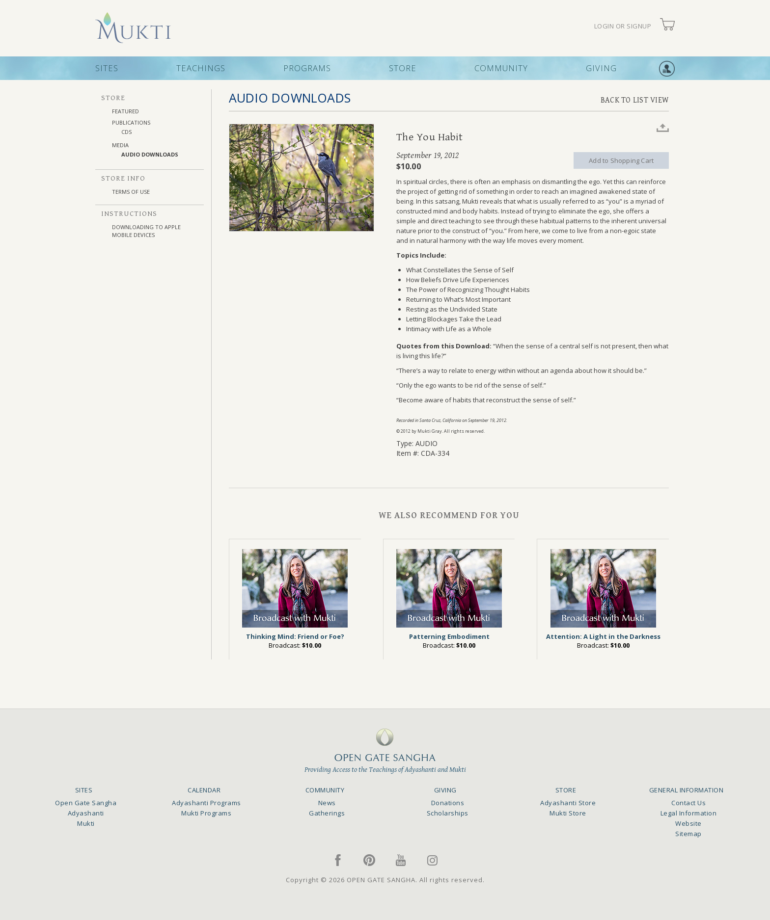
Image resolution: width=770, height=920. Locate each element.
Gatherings (327, 813)
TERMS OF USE (131, 191)
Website (688, 823)
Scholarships (447, 813)
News (327, 802)
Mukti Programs (206, 813)
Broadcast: (295, 645)
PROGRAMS (307, 68)
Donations (448, 802)
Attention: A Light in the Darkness (603, 636)
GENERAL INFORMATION (686, 790)
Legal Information (688, 813)
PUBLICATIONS (131, 122)
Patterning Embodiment (449, 636)
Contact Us (688, 802)
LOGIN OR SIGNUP (623, 26)
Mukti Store (568, 813)
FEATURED (125, 111)
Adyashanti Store (568, 802)
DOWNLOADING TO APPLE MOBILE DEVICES (146, 230)
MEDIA (120, 145)
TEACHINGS (200, 68)
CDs (126, 131)
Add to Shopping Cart (621, 160)
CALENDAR (204, 790)
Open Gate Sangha (85, 802)
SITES (106, 68)
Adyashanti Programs (206, 802)
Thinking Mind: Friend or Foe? (295, 636)
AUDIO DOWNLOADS (149, 154)
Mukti (86, 823)
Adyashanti (86, 813)
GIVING (601, 68)
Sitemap (688, 833)
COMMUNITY (501, 68)
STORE (402, 68)
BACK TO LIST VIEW (635, 100)
